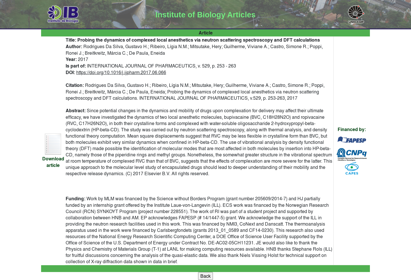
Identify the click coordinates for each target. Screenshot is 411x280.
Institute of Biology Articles (205, 15)
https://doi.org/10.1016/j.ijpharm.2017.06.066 (121, 72)
